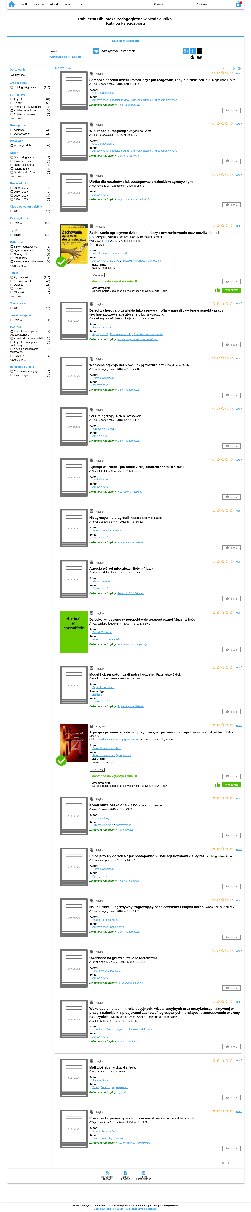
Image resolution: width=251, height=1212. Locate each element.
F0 (211, 4)
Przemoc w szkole (120, 334)
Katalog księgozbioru (125, 40)
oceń (239, 73)
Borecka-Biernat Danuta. (109, 253)
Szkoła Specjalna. (128, 1041)
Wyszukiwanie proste (59, 56)
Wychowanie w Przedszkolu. (134, 199)
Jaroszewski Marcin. (104, 428)
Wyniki (24, 4)
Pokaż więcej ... (18, 118)
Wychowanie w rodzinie (147, 260)
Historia (54, 4)
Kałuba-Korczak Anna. (105, 919)
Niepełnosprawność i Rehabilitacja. (138, 339)
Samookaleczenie (141, 99)
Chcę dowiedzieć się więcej (109, 1208)
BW (176, 4)
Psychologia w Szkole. (131, 542)
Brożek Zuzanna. (102, 632)
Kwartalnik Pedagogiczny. (132, 644)
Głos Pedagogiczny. (129, 104)
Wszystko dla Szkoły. (130, 491)
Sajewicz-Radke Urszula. (107, 530)
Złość (95, 1087)
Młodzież (127, 260)
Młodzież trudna (119, 99)
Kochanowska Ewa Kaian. (107, 970)
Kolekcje (76, 56)
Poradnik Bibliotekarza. (131, 593)
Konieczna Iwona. (102, 327)
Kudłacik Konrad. (102, 479)
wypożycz (231, 290)
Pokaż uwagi (97, 275)
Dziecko (114, 260)
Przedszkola (99, 1138)
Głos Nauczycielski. (129, 155)
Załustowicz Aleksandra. (140, 1029)
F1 (217, 4)
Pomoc (69, 4)
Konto (82, 4)
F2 (226, 4)
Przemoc (97, 639)
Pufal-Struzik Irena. (106, 748)
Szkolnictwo (117, 926)
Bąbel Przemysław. (103, 687)
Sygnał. (122, 1092)
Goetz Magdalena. (103, 92)
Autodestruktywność (165, 99)
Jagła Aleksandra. (102, 1080)
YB (183, 4)
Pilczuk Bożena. (101, 581)
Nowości (39, 4)
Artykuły (97, 694)
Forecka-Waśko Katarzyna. (108, 1029)
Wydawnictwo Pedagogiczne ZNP (118, 739)
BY (191, 4)
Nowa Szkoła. (126, 829)
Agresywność (100, 99)
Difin (106, 240)
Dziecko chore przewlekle (148, 334)
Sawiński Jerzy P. (102, 818)
